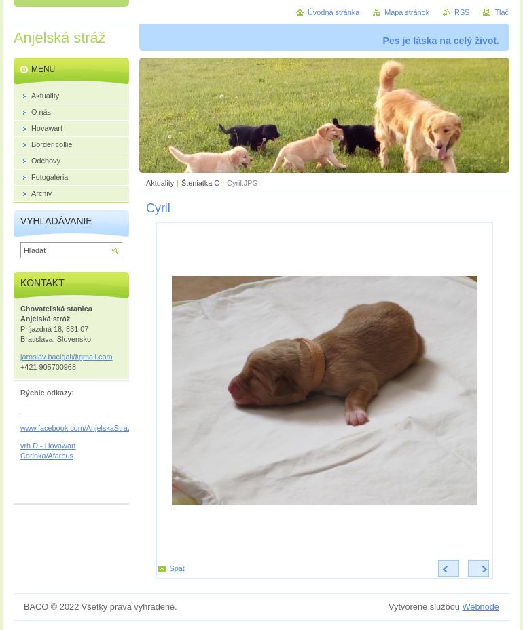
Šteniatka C (201, 183)
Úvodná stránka (333, 12)
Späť (177, 568)
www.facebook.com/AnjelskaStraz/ (76, 428)
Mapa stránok (406, 12)
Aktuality (160, 183)
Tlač (501, 12)
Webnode (480, 607)
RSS (461, 12)
